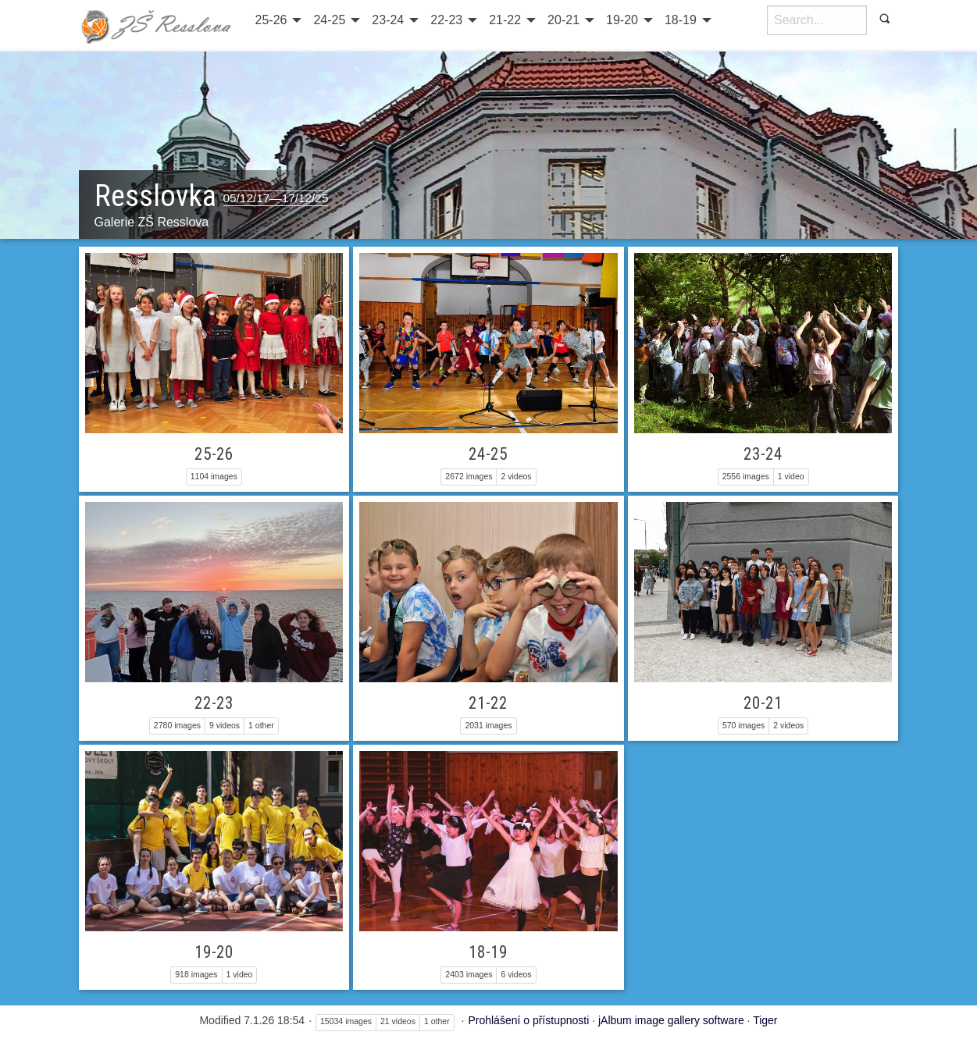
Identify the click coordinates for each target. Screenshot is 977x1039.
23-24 (388, 20)
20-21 (563, 20)
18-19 (681, 20)
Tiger (765, 1020)
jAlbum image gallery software (671, 1020)
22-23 (446, 20)
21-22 (505, 20)
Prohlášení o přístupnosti (528, 1020)
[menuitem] (277, 20)
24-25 (329, 20)
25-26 (271, 20)
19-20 (622, 20)
